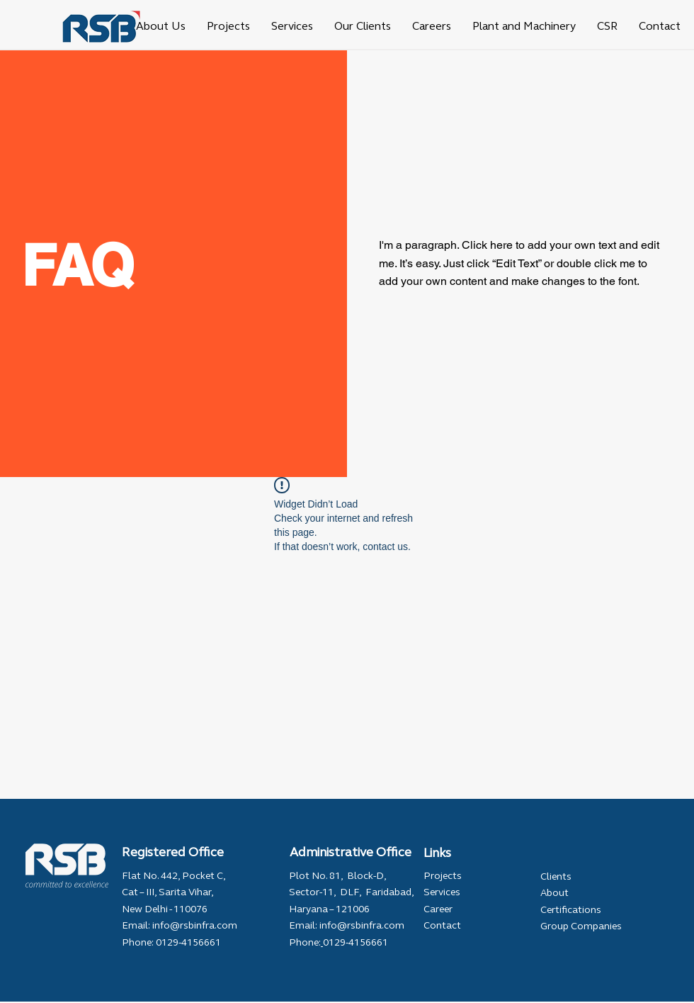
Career (438, 909)
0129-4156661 (187, 942)
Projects (442, 876)
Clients (555, 876)
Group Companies (581, 926)
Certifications (570, 910)
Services (441, 892)
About (554, 893)
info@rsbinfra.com (194, 925)
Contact (442, 925)
